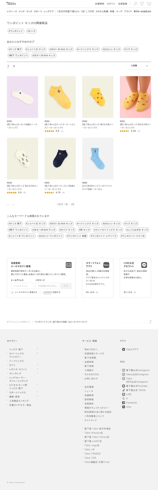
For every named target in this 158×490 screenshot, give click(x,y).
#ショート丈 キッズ (35, 49)
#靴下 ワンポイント (18, 55)
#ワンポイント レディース (104, 236)
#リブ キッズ (131, 49)
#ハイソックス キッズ (87, 49)
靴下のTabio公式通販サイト (19, 322)
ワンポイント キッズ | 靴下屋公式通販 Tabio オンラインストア (61, 322)
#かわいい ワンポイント (51, 236)
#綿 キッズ (84, 230)
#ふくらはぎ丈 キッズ (137, 230)
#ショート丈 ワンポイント (22, 236)
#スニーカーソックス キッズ (108, 230)
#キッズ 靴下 (15, 49)
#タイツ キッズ (67, 230)
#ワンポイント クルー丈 (133, 236)
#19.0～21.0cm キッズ (61, 49)
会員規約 (47, 292)
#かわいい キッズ (111, 49)
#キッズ (31, 31)
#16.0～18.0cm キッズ (44, 55)
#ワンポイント (16, 31)
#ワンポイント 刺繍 (76, 236)
